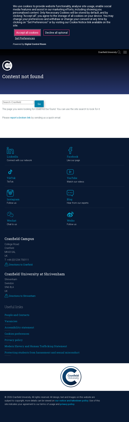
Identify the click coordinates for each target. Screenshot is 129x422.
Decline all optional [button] (56, 32)
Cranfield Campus (19, 238)
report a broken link (20, 117)
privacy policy (67, 404)
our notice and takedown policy (71, 400)
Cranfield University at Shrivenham (35, 274)
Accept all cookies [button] (27, 32)
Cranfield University (107, 52)
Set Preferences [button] (25, 38)
